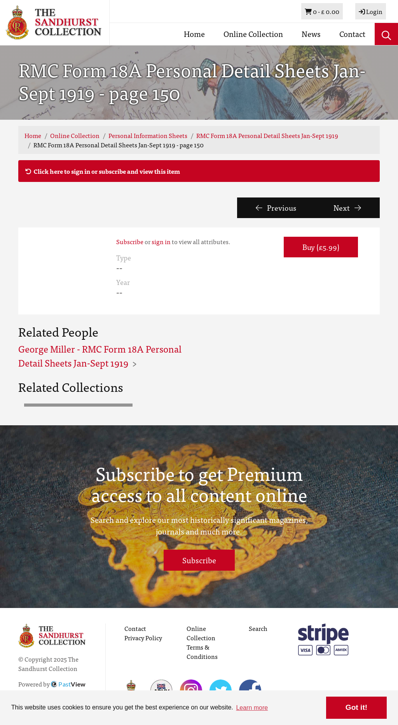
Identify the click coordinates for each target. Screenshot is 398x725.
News (311, 33)
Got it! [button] (356, 707)
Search (258, 628)
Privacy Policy (143, 637)
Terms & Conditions (202, 651)
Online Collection (253, 33)
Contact (352, 33)
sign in (161, 241)
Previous (276, 207)
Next (347, 207)
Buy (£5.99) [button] (320, 247)
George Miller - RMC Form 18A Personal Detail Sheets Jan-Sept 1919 (100, 355)
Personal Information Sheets (147, 135)
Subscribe (129, 241)
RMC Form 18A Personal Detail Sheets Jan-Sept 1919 (267, 135)
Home (194, 33)
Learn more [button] (252, 707)
